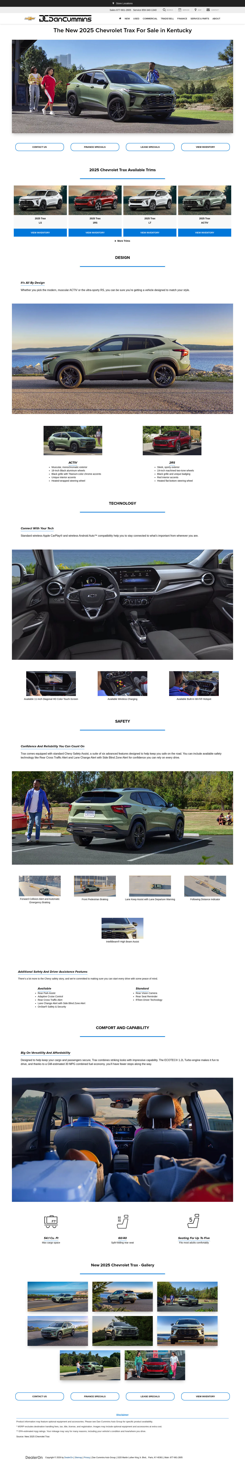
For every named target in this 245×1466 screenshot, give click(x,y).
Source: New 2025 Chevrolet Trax (33, 1436)
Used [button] (136, 18)
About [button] (216, 18)
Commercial (150, 18)
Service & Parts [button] (200, 18)
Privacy (87, 1457)
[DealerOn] (34, 1457)
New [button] (127, 18)
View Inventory (205, 147)
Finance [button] (182, 18)
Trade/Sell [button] (167, 18)
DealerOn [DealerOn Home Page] (68, 1457)
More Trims (123, 241)
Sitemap (78, 1457)
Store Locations (122, 3)
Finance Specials (94, 147)
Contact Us (39, 147)
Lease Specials (150, 147)
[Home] (120, 18)
